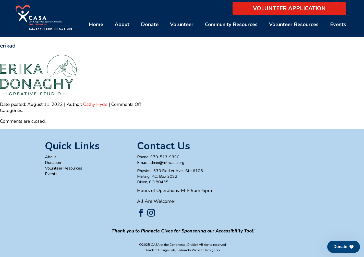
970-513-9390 (164, 157)
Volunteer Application (289, 8)
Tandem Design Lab (160, 250)
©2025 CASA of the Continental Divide (168, 244)
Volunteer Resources (294, 24)
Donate (150, 24)
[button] (343, 247)
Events (338, 24)
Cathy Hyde (95, 104)
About (122, 24)
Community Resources (231, 24)
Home (96, 24)
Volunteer (181, 24)
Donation (53, 162)
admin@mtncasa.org (166, 162)
